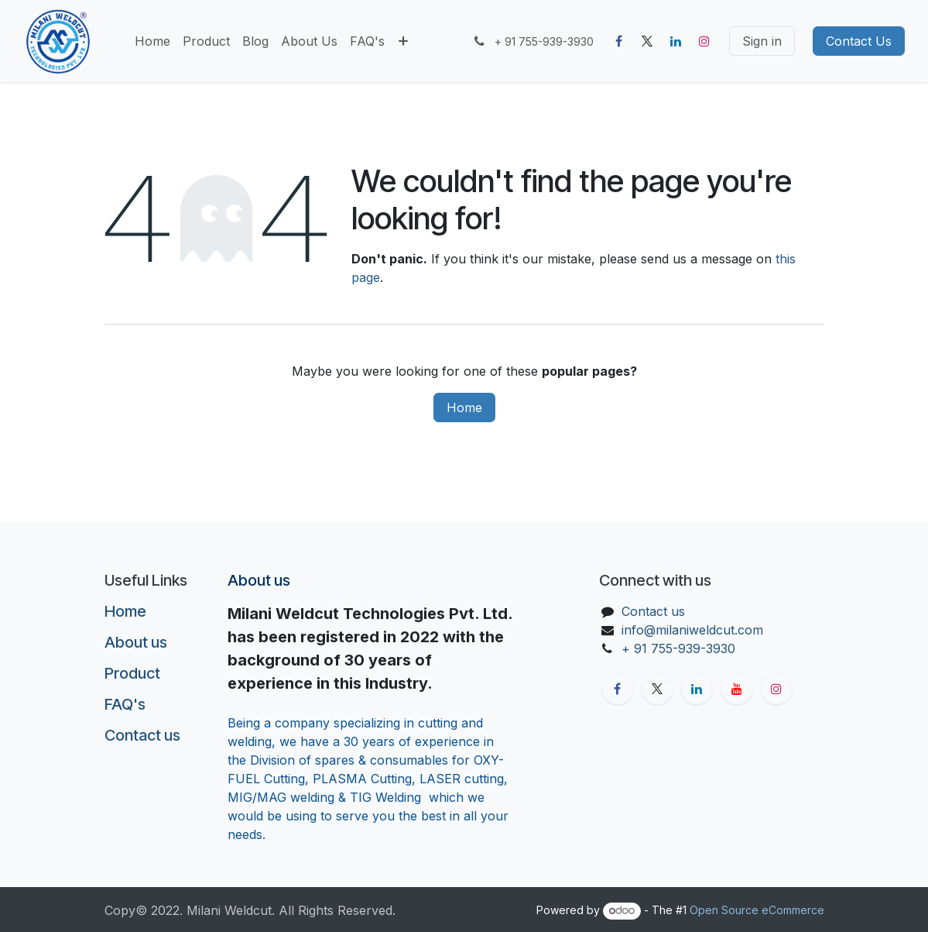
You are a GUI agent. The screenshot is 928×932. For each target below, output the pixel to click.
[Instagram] (704, 41)
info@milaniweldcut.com (692, 630)
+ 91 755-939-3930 (680, 648)
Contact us (142, 735)
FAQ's (125, 704)
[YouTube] (736, 688)
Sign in (762, 41)
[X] (647, 41)
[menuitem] (152, 41)
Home (464, 407)
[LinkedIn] (675, 41)
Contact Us (859, 41)
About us (135, 642)
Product (132, 673)
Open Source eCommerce (757, 910)
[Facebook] (618, 41)
